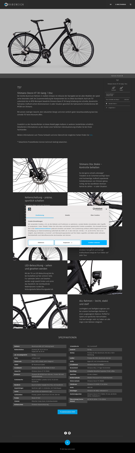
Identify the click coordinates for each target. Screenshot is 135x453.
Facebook (66, 433)
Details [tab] (67, 215)
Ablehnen (41, 242)
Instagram (69, 433)
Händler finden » (112, 103)
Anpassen (67, 242)
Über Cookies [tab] (95, 215)
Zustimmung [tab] (40, 215)
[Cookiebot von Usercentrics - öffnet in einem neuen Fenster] (94, 209)
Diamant (113, 89)
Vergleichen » (110, 107)
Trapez (121, 89)
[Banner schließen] (106, 209)
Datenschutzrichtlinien (43, 228)
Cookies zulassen (94, 242)
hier (91, 135)
